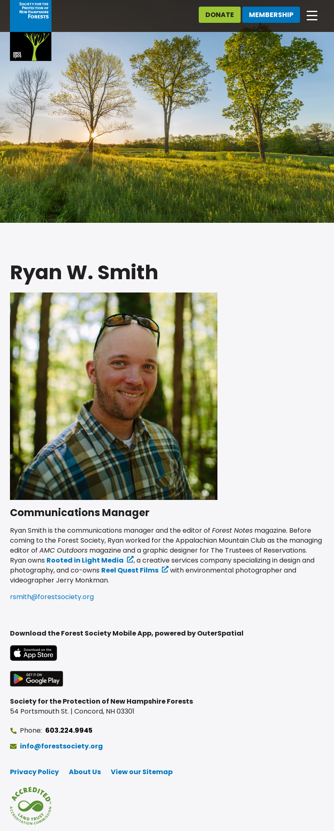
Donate (219, 14)
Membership (271, 14)
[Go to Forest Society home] (30, 30)
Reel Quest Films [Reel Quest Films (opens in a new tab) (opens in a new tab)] (129, 570)
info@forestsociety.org (61, 746)
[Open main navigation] (312, 15)
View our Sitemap (142, 772)
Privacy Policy (34, 772)
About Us (85, 772)
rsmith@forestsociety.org (52, 597)
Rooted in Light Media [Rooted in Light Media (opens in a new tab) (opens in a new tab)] (85, 560)
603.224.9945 (69, 730)
